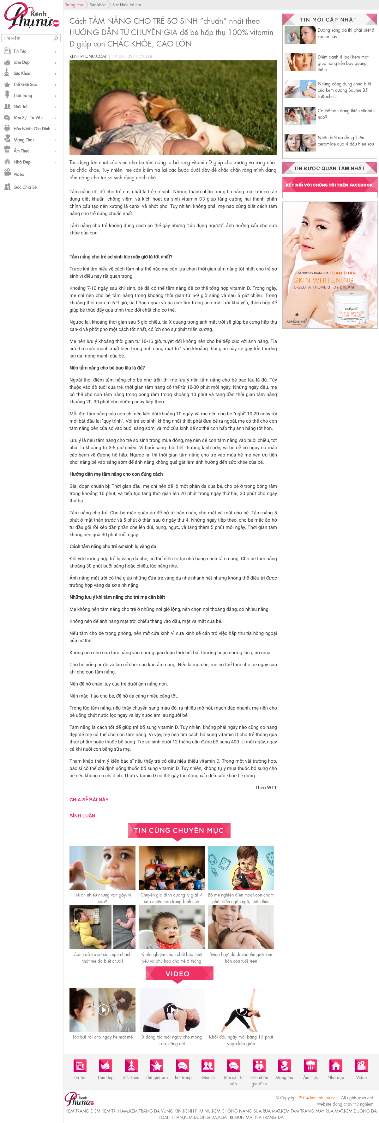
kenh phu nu (197, 1110)
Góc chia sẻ (25, 186)
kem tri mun (231, 1117)
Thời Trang (23, 95)
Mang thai (23, 139)
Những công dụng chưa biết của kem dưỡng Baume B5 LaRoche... (344, 89)
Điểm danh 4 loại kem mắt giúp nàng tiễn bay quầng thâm (343, 62)
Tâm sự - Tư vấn (28, 117)
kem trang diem (83, 1110)
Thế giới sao (25, 84)
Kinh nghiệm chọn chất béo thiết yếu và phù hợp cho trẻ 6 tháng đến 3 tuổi (171, 960)
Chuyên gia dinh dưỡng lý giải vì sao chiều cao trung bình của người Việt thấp (172, 900)
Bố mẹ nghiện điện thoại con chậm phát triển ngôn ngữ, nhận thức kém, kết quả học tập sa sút (241, 900)
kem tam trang (297, 1110)
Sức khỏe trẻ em (126, 4)
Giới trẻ (20, 106)
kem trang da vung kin (155, 1110)
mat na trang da (265, 1117)
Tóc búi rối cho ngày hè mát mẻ (102, 1036)
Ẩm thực (21, 150)
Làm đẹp (22, 62)
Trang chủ (74, 4)
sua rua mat (267, 1110)
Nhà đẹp (22, 161)
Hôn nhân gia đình (32, 128)
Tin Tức (20, 50)
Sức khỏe (22, 73)
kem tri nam (115, 1110)
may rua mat (329, 1110)
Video (19, 174)
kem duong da (200, 1117)
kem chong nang (232, 1110)
